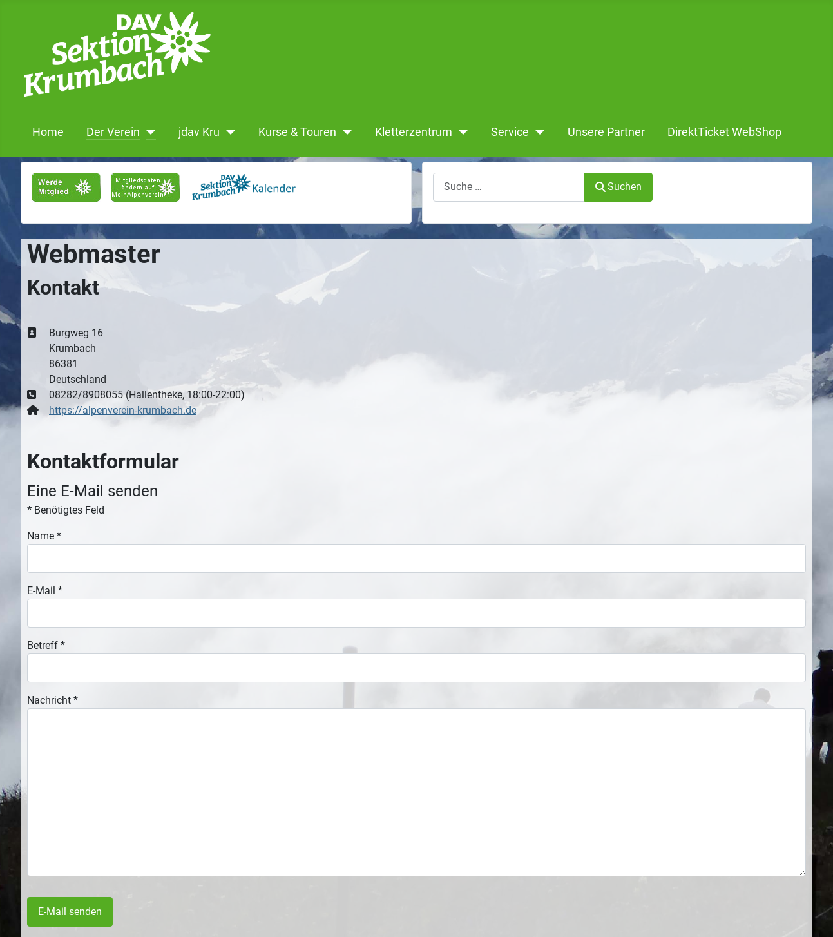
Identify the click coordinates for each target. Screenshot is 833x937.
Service (510, 132)
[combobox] (509, 187)
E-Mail (44, 590)
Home (48, 132)
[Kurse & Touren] (344, 132)
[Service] (537, 132)
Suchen (618, 186)
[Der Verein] (148, 132)
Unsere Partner (606, 132)
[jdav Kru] (228, 132)
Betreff (46, 645)
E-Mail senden (70, 911)
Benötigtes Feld (65, 510)
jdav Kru (199, 132)
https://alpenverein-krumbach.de (122, 410)
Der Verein (113, 132)
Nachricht (52, 700)
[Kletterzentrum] (460, 132)
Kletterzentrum (413, 132)
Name (44, 536)
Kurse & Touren (297, 132)
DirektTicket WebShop (724, 132)
